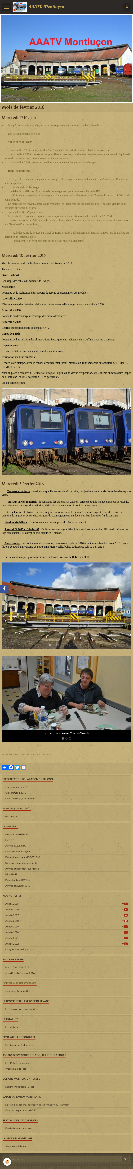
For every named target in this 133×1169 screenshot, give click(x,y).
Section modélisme (15, 1146)
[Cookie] (7, 1162)
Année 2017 (66, 915)
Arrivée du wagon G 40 (17, 885)
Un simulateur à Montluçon (19, 1044)
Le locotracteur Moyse (17, 851)
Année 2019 (66, 926)
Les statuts (11, 1026)
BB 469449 (11, 874)
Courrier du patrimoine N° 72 (20, 1110)
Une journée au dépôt (17, 949)
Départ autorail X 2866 (17, 880)
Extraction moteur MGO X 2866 (22, 857)
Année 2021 (66, 937)
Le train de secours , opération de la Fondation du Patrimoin (37, 1104)
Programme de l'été (15, 1068)
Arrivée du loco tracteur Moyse (22, 868)
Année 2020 (66, 932)
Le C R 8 (9, 840)
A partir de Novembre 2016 (20, 973)
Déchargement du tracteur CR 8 (22, 862)
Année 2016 (66, 909)
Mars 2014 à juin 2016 (17, 967)
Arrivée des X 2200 (15, 845)
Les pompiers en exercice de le (21, 1009)
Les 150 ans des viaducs (18, 1062)
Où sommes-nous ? (15, 792)
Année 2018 (66, 920)
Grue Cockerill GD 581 (17, 834)
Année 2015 (66, 903)
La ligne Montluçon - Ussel (19, 1086)
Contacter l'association (17, 991)
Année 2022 (66, 943)
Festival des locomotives (18, 1128)
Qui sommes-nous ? (16, 787)
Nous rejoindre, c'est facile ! (20, 798)
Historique (11, 816)
